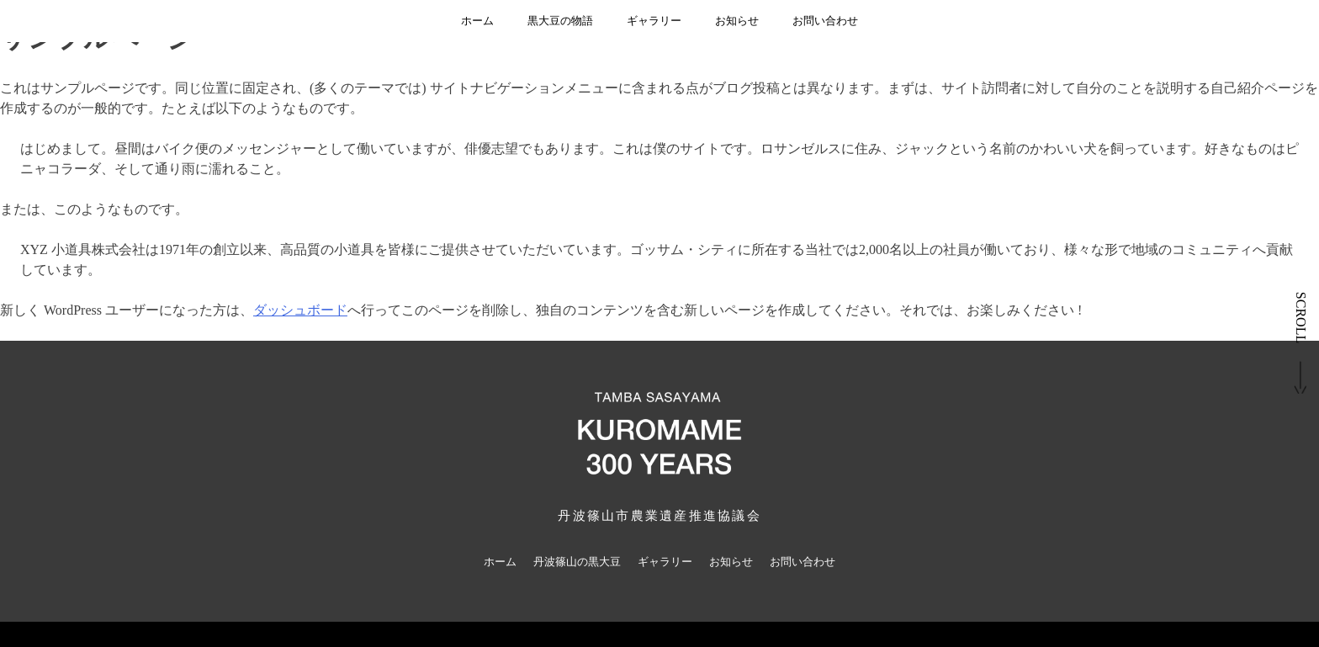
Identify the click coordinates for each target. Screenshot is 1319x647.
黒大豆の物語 (560, 20)
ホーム (477, 20)
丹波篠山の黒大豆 (577, 561)
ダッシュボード (300, 310)
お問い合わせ (825, 20)
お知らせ (737, 20)
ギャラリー (654, 20)
